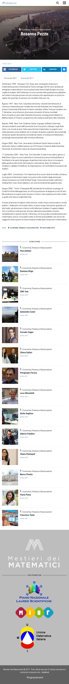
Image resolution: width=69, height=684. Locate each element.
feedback (45, 672)
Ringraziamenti (35, 677)
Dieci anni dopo (48, 228)
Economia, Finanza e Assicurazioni (24, 228)
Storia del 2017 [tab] (27, 78)
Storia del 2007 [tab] (10, 78)
